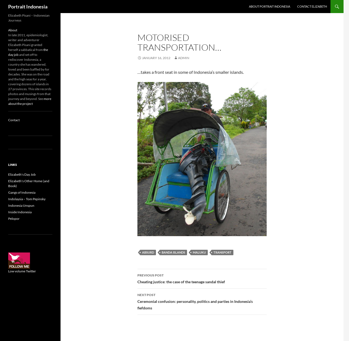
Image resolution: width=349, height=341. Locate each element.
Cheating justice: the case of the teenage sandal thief (202, 278)
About (12, 30)
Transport (222, 252)
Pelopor (14, 219)
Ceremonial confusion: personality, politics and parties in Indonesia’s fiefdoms (202, 301)
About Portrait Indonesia (269, 6)
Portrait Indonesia (27, 7)
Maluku (199, 252)
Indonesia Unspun (21, 205)
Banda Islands (173, 252)
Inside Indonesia (20, 212)
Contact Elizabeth (312, 6)
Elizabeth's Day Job (22, 174)
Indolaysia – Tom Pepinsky (27, 199)
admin (183, 58)
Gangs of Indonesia (21, 192)
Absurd (148, 252)
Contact (14, 120)
